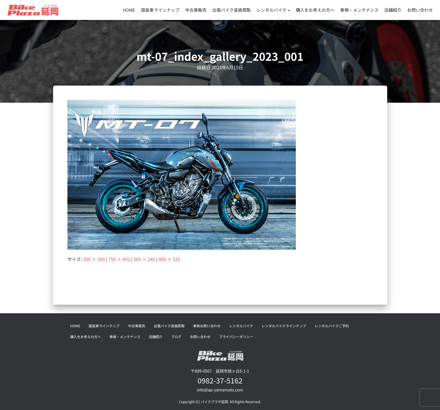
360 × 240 (144, 259)
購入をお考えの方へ (315, 10)
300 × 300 (94, 259)
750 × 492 (119, 259)
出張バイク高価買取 (231, 10)
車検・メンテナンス (359, 10)
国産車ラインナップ (160, 10)
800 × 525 (169, 259)
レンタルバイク (273, 10)
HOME (129, 10)
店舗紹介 (392, 10)
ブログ (176, 336)
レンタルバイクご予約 (332, 325)
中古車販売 (195, 10)
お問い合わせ (420, 10)
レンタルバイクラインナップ (284, 325)
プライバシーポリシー (236, 336)
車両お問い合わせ (206, 325)
